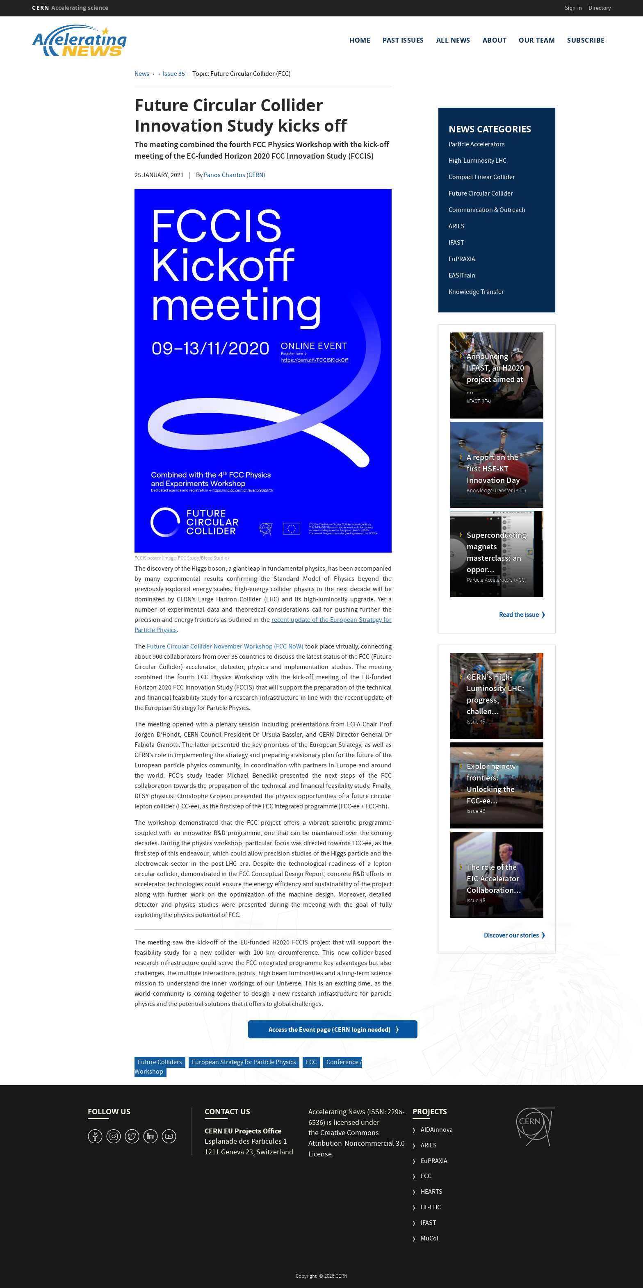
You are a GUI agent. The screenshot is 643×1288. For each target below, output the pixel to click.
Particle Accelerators (477, 145)
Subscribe (586, 40)
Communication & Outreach (487, 211)
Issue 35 (174, 75)
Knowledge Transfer (476, 293)
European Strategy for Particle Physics (244, 1063)
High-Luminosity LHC (477, 161)
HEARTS (431, 1192)
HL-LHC (431, 1208)
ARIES (457, 227)
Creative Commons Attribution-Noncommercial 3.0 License (356, 1144)
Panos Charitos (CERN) (234, 176)
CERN (70, 7)
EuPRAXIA (462, 260)
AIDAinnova (437, 1131)
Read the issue (519, 616)
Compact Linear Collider (482, 178)
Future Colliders (160, 1063)
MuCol (429, 1239)
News (142, 75)
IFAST (456, 243)
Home (359, 40)
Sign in (573, 7)
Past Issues (403, 40)
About (495, 40)
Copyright (307, 1277)
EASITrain (462, 276)
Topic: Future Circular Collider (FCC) (241, 75)
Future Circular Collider (481, 194)
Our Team (537, 40)
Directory (599, 7)
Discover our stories (511, 936)
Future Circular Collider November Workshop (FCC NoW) (225, 647)
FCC (311, 1063)
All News (453, 40)
